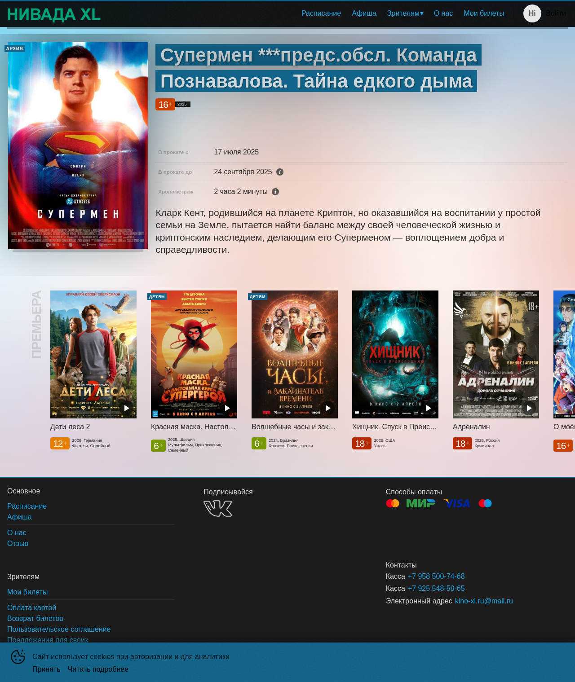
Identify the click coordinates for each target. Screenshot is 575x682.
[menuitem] (321, 13)
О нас (443, 13)
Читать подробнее (98, 669)
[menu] (309, 13)
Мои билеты (484, 13)
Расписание (321, 13)
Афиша (364, 13)
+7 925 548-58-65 (436, 588)
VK (217, 508)
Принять (46, 669)
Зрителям (403, 13)
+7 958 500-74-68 (436, 576)
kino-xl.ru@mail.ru (484, 601)
